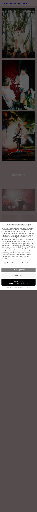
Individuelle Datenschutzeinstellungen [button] (18, 282)
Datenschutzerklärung (8, 254)
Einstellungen (15, 256)
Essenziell (8, 263)
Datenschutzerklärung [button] (19, 287)
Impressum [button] (28, 287)
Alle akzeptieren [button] (18, 270)
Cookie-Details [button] (9, 287)
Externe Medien (25, 263)
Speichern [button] (18, 276)
